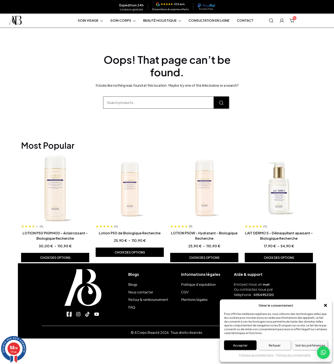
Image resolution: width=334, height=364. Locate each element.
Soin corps (120, 20)
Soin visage (88, 20)
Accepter (240, 345)
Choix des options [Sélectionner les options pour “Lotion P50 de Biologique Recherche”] (130, 252)
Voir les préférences (310, 345)
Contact (245, 20)
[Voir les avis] (170, 7)
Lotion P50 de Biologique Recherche (130, 233)
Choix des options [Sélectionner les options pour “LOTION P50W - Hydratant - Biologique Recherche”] (204, 257)
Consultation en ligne (209, 20)
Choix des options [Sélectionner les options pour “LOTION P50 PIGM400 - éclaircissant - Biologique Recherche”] (55, 257)
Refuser (275, 345)
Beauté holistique (160, 20)
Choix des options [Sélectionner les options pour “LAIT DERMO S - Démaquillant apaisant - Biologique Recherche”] (279, 257)
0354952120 (263, 295)
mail (266, 284)
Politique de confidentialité (256, 355)
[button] (325, 305)
